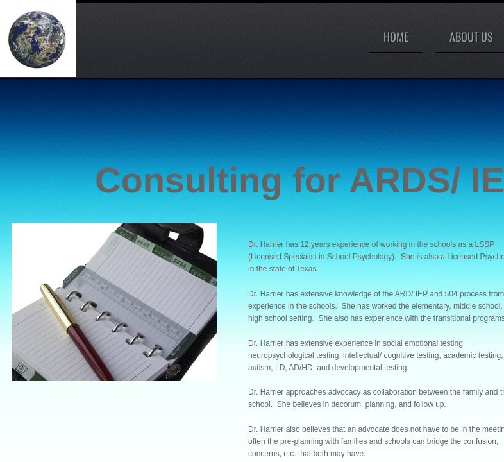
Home (395, 36)
